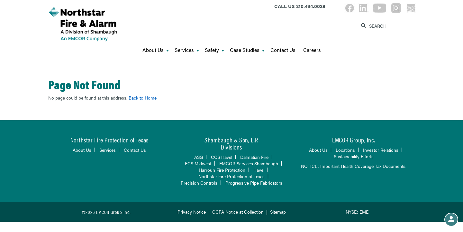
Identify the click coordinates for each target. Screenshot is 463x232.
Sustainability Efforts (354, 156)
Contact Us (282, 50)
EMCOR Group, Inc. (353, 139)
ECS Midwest (198, 163)
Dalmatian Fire (254, 157)
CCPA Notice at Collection (238, 211)
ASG (198, 157)
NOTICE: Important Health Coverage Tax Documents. (353, 166)
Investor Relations (380, 150)
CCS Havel (221, 157)
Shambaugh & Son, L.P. (231, 139)
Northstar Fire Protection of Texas (231, 176)
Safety (214, 50)
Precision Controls (199, 182)
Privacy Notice (191, 211)
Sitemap (278, 211)
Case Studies (247, 50)
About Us (155, 50)
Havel (258, 170)
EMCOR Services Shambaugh (248, 163)
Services (187, 50)
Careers (312, 50)
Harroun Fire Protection (222, 170)
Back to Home (143, 97)
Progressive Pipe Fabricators (253, 182)
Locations (345, 150)
